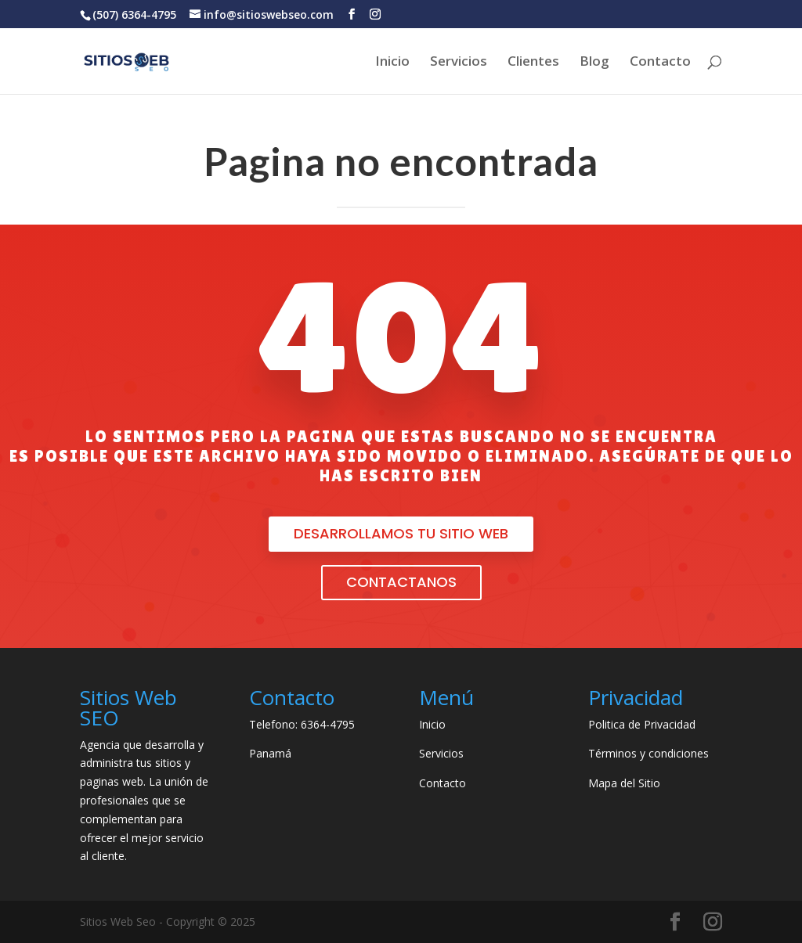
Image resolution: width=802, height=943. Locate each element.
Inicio (392, 63)
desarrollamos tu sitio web (401, 533)
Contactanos (401, 582)
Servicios (458, 63)
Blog (594, 63)
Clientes (533, 63)
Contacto (660, 63)
